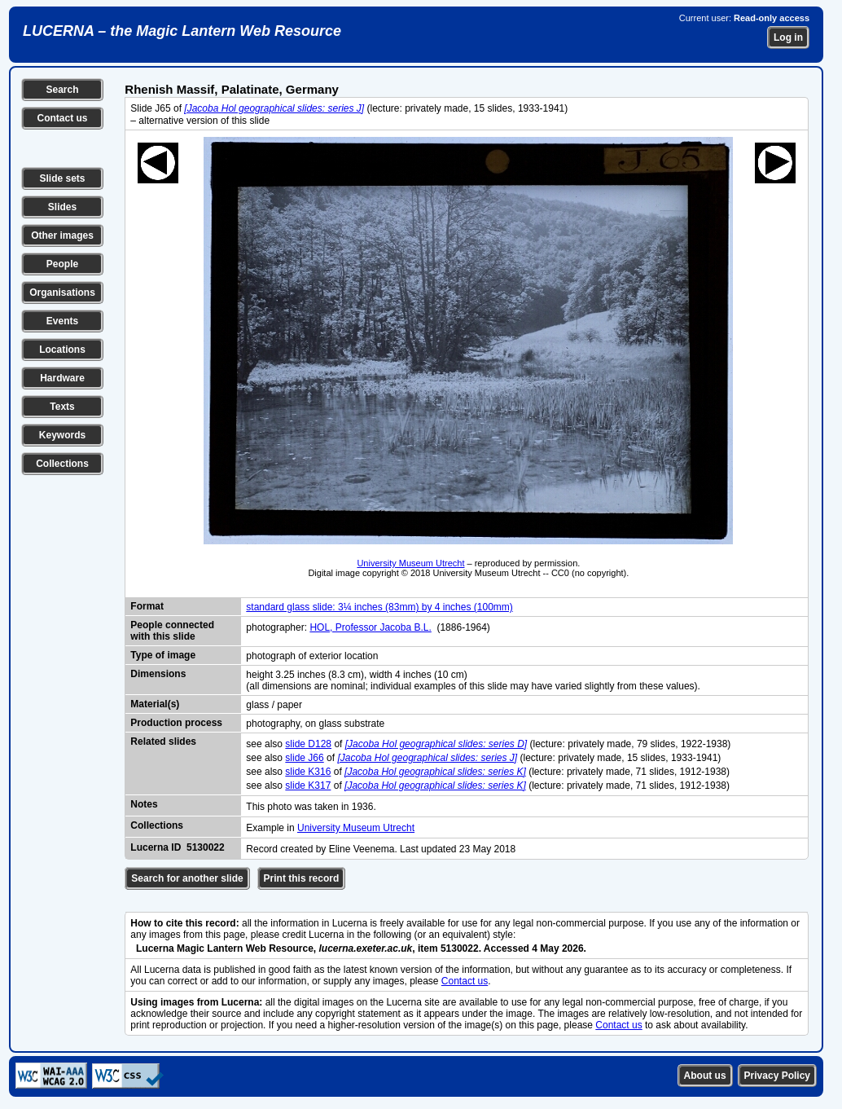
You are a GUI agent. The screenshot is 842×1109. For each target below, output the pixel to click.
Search (62, 89)
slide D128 (308, 744)
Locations (62, 349)
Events (62, 321)
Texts (62, 406)
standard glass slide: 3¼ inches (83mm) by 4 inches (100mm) (379, 607)
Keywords (62, 435)
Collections (62, 463)
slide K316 (308, 771)
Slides (62, 207)
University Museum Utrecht (410, 563)
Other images (62, 235)
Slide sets (62, 178)
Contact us (62, 118)
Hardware (62, 378)
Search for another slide (187, 878)
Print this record (302, 878)
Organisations (62, 292)
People (62, 264)
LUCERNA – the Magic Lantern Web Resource (182, 31)
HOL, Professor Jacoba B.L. (370, 627)
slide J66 (304, 758)
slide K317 (308, 785)
